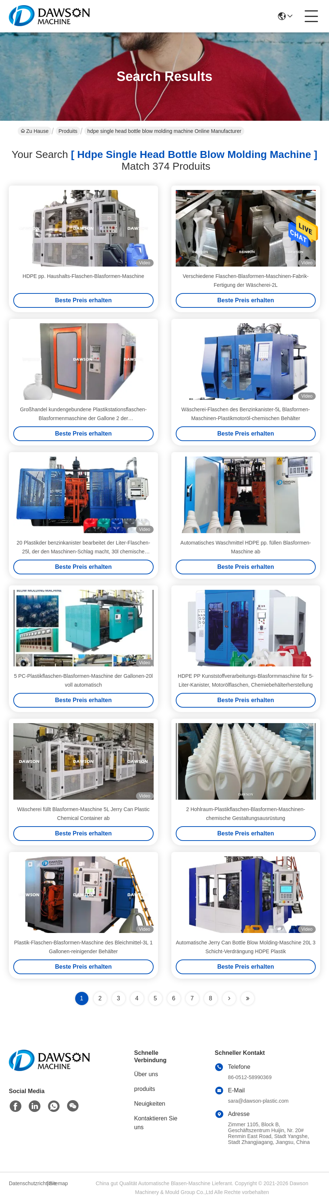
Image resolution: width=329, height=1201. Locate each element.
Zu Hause (35, 131)
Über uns (146, 1074)
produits (144, 1089)
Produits (68, 131)
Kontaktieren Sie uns (155, 1122)
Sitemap (58, 1183)
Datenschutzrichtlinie (27, 1183)
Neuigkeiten (149, 1103)
